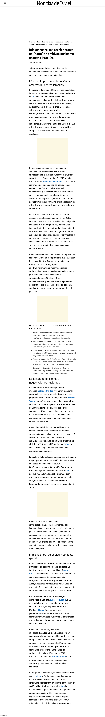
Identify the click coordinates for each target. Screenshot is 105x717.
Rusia (41, 610)
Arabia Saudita (58, 656)
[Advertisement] (52, 23)
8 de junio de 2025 (35, 62)
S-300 (67, 444)
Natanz (38, 676)
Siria (68, 470)
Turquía (62, 600)
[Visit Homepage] (54, 3)
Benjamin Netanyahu (53, 181)
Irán (38, 42)
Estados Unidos (45, 391)
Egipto (53, 600)
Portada (32, 42)
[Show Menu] (5, 3)
